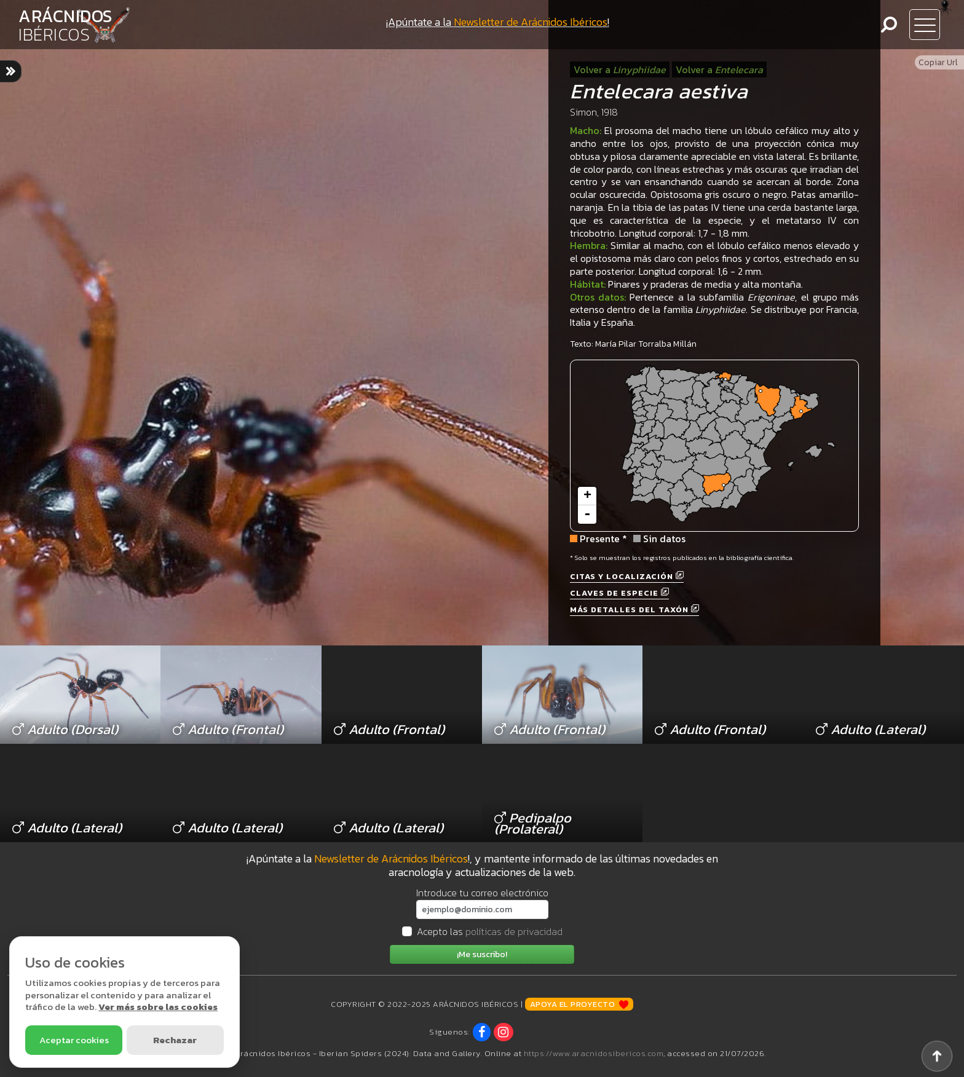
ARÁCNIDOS (65, 25)
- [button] (587, 514)
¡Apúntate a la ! (497, 22)
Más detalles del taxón (634, 609)
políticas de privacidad (514, 931)
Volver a (620, 69)
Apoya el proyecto (579, 1004)
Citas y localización (627, 576)
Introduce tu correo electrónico (482, 892)
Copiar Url (938, 62)
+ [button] (587, 496)
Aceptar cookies (74, 1040)
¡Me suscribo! (482, 954)
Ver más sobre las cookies (158, 1007)
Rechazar (175, 1040)
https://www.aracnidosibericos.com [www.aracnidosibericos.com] (594, 1053)
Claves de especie (619, 593)
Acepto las (490, 931)
